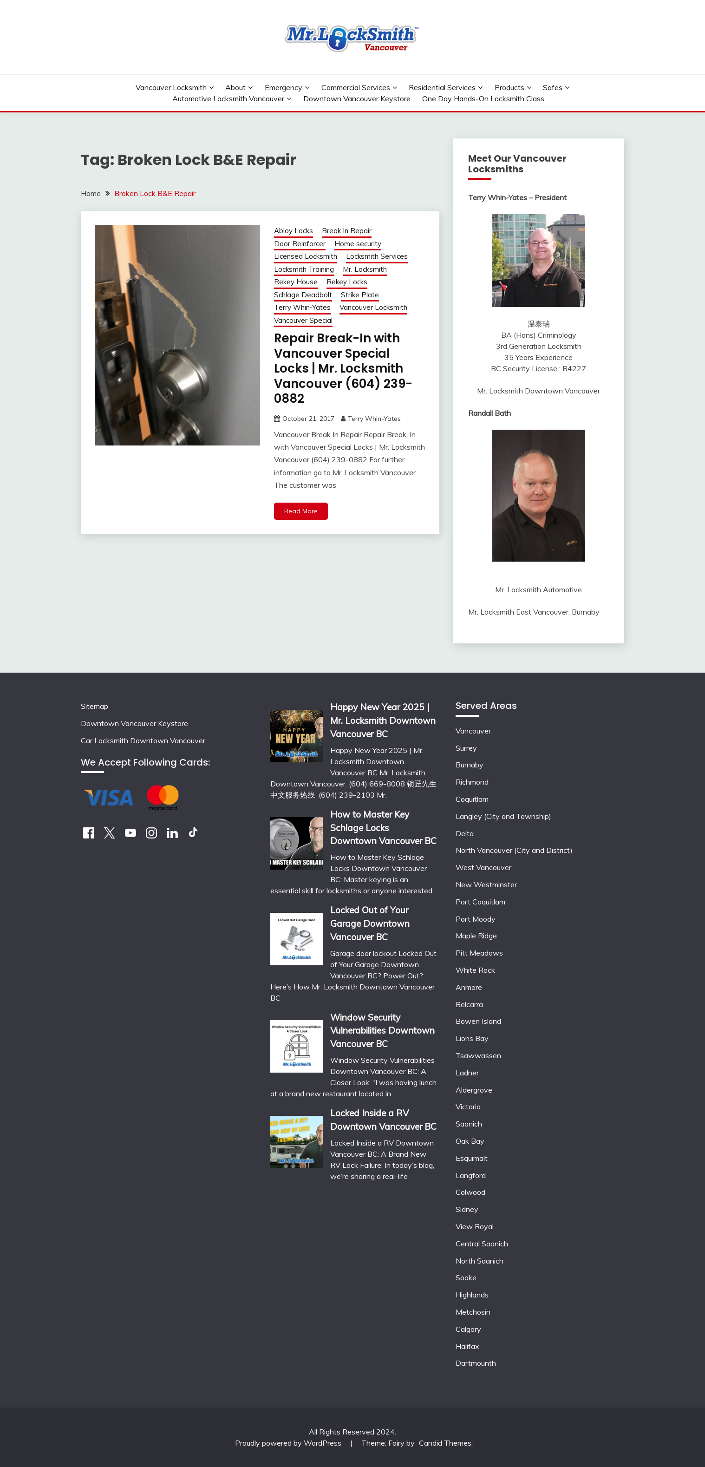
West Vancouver (483, 867)
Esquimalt (472, 1158)
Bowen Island (478, 1021)
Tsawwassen (478, 1055)
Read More (301, 511)
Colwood (470, 1192)
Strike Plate (360, 294)
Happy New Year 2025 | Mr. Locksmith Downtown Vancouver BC (383, 720)
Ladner (467, 1072)
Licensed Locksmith (305, 256)
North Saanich (479, 1260)
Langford (471, 1175)
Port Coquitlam (480, 901)
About (235, 87)
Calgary (468, 1329)
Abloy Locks (293, 230)
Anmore (469, 987)
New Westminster (486, 884)
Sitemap (94, 706)
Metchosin (473, 1311)
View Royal (475, 1226)
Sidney (467, 1209)
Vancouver (473, 730)
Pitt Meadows (479, 952)
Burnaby (469, 764)
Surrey (466, 748)
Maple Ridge (476, 935)
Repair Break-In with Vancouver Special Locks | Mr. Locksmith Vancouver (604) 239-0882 (343, 368)
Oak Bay (470, 1141)
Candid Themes (445, 1442)
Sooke (466, 1277)
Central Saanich (482, 1243)
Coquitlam (472, 799)
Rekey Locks (346, 281)
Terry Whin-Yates (302, 307)
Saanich (469, 1123)
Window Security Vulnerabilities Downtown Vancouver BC (382, 1031)
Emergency (283, 87)
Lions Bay (472, 1038)
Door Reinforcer (300, 243)
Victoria (468, 1106)
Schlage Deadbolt (303, 294)
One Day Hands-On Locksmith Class (483, 98)
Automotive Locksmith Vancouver (228, 98)
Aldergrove (474, 1089)
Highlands (472, 1294)
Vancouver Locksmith (171, 87)
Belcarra (469, 1004)
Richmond (472, 781)
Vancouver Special (303, 320)
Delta (465, 833)
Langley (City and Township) (503, 816)
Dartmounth (476, 1363)
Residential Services (442, 87)
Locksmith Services (377, 256)
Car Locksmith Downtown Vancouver (143, 740)
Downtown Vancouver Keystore (357, 98)
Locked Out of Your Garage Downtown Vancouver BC (370, 923)
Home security (357, 243)
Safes (552, 87)
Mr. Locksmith (365, 269)
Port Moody (476, 918)
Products (509, 87)
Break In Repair (347, 230)
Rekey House (296, 281)
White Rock (475, 970)
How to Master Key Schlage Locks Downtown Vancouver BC (383, 828)
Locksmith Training (304, 269)
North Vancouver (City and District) (514, 850)
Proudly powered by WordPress (289, 1442)
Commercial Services (355, 87)
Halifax (467, 1346)
